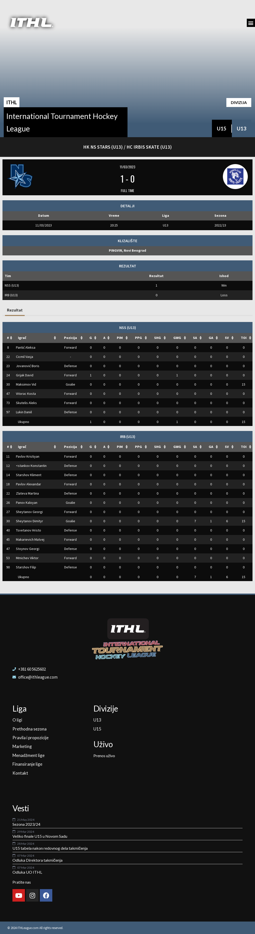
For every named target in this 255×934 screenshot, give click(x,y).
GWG (177, 337)
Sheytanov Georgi (29, 512)
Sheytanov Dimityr (29, 521)
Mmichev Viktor (27, 558)
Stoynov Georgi (27, 548)
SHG (157, 337)
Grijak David (24, 375)
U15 (221, 128)
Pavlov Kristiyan (27, 456)
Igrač (22, 337)
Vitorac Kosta (26, 393)
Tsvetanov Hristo (28, 530)
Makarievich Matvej (30, 539)
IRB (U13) (11, 295)
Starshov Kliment (28, 475)
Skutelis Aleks (26, 403)
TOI (244, 337)
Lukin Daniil (24, 412)
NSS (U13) (12, 285)
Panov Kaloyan (26, 502)
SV (227, 337)
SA (195, 337)
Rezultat (15, 310)
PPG (138, 337)
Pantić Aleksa (25, 347)
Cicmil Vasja (24, 356)
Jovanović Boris (27, 366)
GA (211, 337)
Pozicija (70, 337)
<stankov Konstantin (31, 465)
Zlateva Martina (27, 493)
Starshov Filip (26, 567)
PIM (120, 337)
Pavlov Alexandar (28, 484)
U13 (241, 128)
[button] (251, 23)
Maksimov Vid (26, 384)
